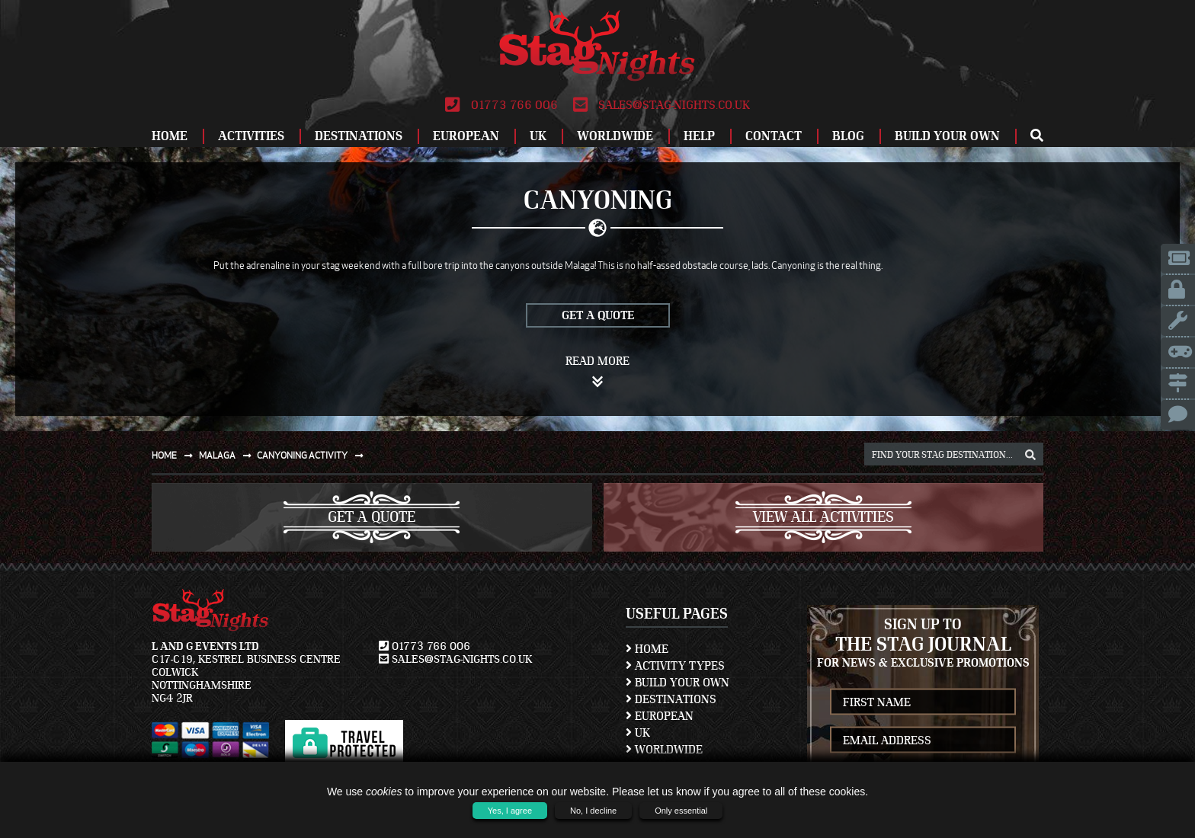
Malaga (228, 455)
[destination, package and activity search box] (953, 454)
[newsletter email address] (923, 740)
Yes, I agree (510, 810)
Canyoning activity (313, 455)
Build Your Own (947, 136)
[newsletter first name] (923, 702)
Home (169, 136)
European (466, 136)
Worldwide (615, 136)
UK (538, 136)
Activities (251, 136)
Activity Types (675, 666)
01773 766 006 (501, 105)
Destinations (358, 136)
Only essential (681, 810)
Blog (848, 136)
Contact (773, 136)
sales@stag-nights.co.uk (661, 105)
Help (699, 136)
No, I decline (593, 810)
